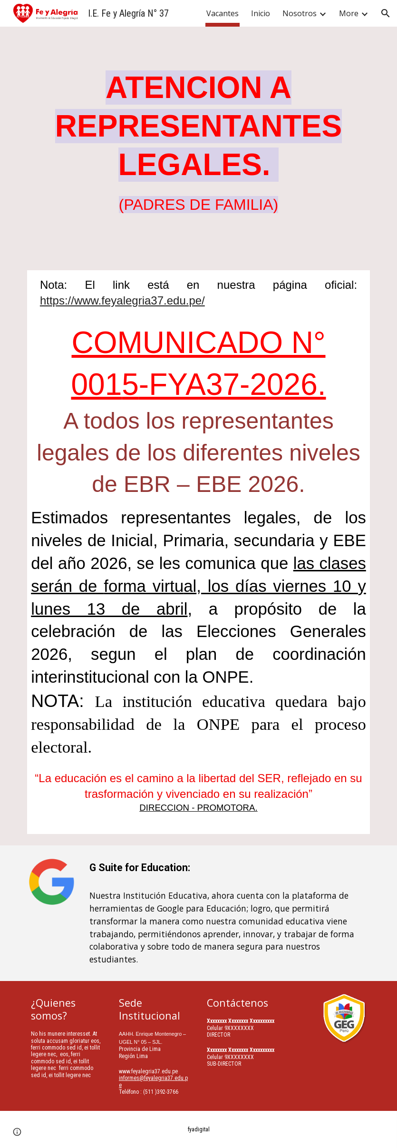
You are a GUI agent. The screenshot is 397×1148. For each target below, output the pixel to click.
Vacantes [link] (222, 13)
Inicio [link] (260, 13)
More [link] (348, 13)
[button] (385, 13)
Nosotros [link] (299, 13)
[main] (198, 143)
